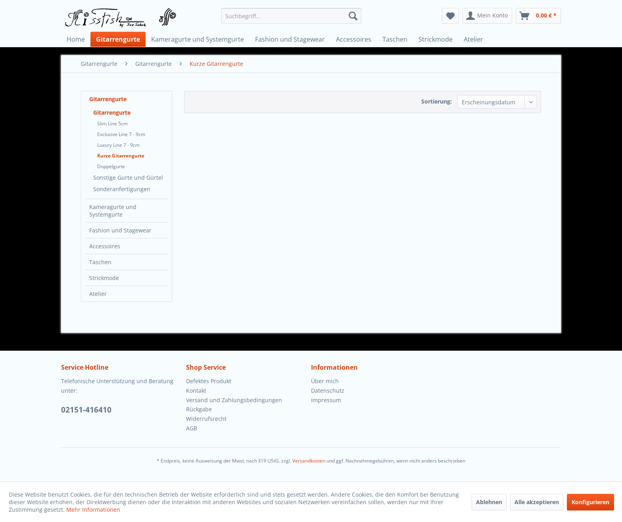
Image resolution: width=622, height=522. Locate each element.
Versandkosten (308, 460)
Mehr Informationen (93, 509)
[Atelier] (473, 39)
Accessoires (104, 246)
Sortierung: (436, 101)
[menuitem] (291, 16)
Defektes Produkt (208, 381)
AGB (191, 428)
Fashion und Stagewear (120, 230)
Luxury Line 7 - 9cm (118, 145)
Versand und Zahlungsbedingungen (234, 400)
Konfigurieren (590, 502)
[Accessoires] (353, 39)
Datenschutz (327, 390)
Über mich (325, 381)
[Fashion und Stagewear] (290, 39)
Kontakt (196, 390)
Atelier (98, 293)
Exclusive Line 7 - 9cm (121, 134)
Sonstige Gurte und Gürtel (128, 177)
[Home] (75, 39)
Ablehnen (489, 502)
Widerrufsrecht (206, 418)
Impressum (326, 400)
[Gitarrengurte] (118, 39)
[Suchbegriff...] (291, 16)
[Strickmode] (435, 39)
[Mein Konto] (487, 16)
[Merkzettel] (450, 16)
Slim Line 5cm (112, 123)
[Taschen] (395, 39)
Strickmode (104, 278)
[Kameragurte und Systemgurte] (198, 39)
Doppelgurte (111, 166)
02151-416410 (86, 410)
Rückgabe (199, 409)
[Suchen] (353, 16)
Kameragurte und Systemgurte (112, 210)
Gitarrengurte (108, 99)
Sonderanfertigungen (121, 189)
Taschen (100, 262)
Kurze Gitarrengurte (120, 155)
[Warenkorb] (538, 16)
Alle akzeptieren (536, 502)
